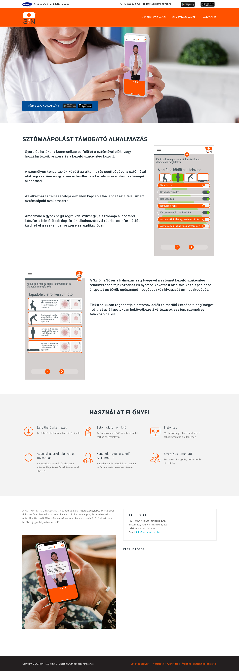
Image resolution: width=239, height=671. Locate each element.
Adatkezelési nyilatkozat (165, 663)
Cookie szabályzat (140, 663)
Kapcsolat (209, 17)
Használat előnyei (154, 17)
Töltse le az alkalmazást (43, 105)
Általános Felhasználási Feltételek (199, 663)
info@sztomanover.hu (148, 532)
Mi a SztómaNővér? (184, 17)
